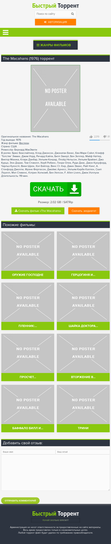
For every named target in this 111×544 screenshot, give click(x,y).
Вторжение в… (83, 377)
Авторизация (55, 22)
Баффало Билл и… (27, 428)
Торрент (55, 6)
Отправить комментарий (20, 500)
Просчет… (28, 377)
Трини (83, 428)
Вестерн (24, 143)
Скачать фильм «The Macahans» (38, 211)
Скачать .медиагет (84, 211)
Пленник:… (28, 326)
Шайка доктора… (83, 326)
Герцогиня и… (83, 275)
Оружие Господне (27, 275)
